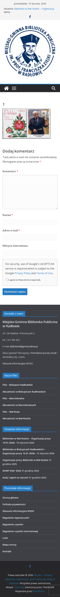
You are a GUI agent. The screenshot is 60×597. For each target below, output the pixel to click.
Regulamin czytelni (13, 524)
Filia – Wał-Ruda (11, 411)
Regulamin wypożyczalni (16, 517)
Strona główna (10, 497)
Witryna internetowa (15, 246)
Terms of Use (44, 273)
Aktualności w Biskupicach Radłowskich (24, 391)
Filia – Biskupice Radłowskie (18, 384)
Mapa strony (9, 544)
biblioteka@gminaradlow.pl (24, 346)
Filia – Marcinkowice (13, 398)
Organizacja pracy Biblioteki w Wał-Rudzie (25, 460)
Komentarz (10, 171)
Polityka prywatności (14, 504)
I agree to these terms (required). (23, 279)
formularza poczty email (43, 352)
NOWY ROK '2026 (12, 470)
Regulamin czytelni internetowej (20, 531)
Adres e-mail (11, 230)
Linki (5, 537)
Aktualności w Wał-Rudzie (17, 418)
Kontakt (7, 551)
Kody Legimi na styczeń (15, 477)
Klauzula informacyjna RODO (18, 363)
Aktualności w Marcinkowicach (19, 405)
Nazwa (8, 215)
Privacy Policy (23, 273)
